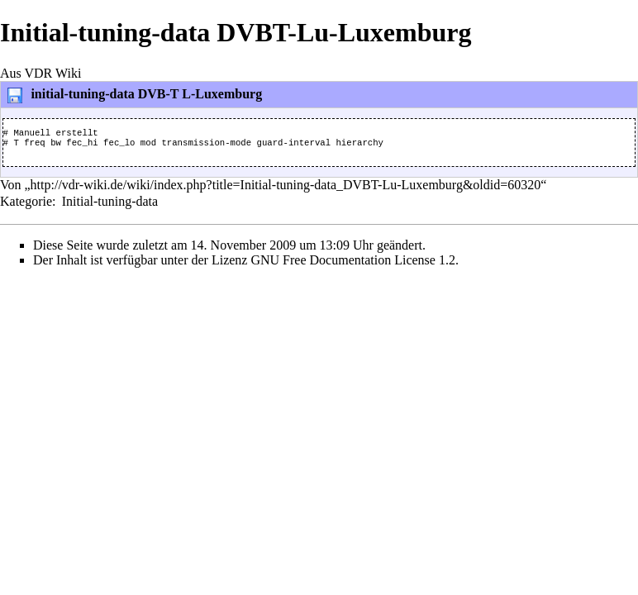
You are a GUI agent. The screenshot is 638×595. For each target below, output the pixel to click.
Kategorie (26, 206)
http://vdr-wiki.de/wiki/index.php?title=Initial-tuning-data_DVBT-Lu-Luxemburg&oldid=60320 (286, 190)
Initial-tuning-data (110, 206)
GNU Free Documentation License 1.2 (352, 265)
